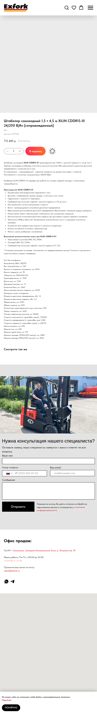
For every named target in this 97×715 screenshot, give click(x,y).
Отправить (18, 506)
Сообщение (8, 479)
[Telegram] (12, 581)
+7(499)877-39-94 (13, 560)
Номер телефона (10, 467)
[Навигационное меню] (90, 8)
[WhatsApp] (6, 581)
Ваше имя (7, 455)
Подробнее (6, 700)
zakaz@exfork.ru (12, 570)
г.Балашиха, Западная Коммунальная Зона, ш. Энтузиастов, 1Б (43, 550)
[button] (66, 7)
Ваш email (55, 467)
